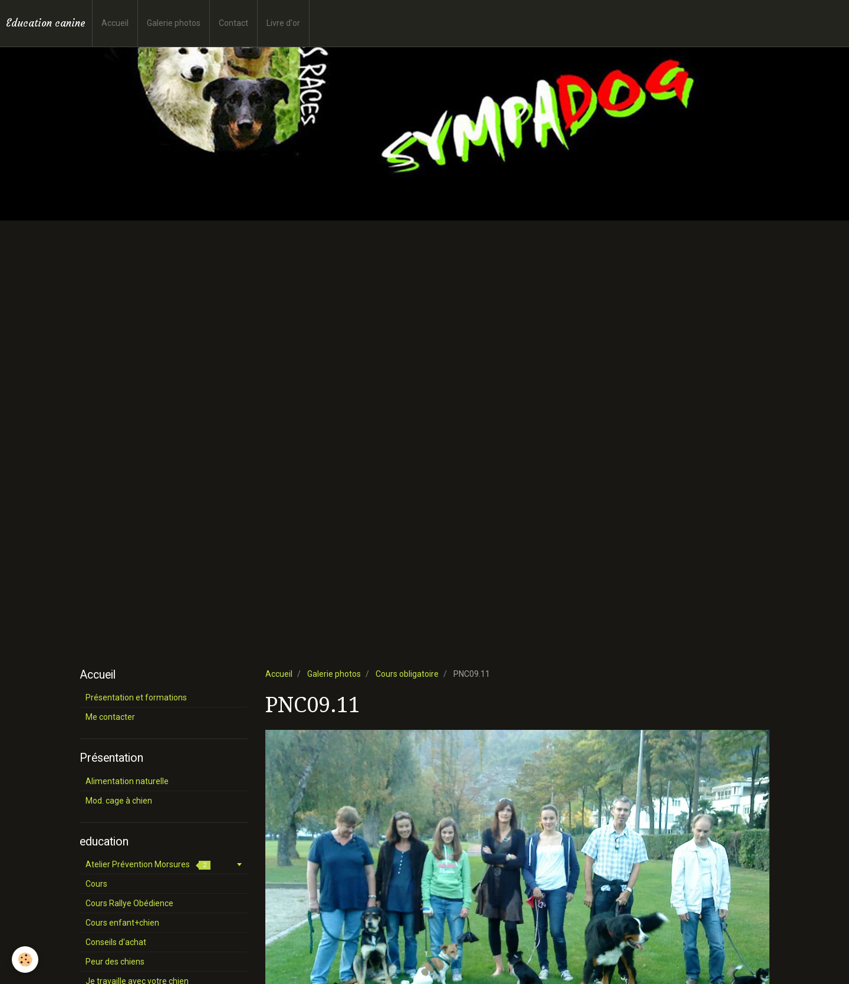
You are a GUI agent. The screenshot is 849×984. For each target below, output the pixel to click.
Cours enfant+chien (122, 922)
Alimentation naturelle (127, 781)
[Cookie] (25, 959)
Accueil (115, 23)
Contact (233, 23)
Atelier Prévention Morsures (147, 865)
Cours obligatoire (407, 674)
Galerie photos (173, 23)
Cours (96, 883)
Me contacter (110, 717)
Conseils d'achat (115, 942)
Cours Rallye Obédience (129, 903)
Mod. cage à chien (118, 800)
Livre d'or (283, 23)
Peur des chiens (114, 961)
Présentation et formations (136, 697)
